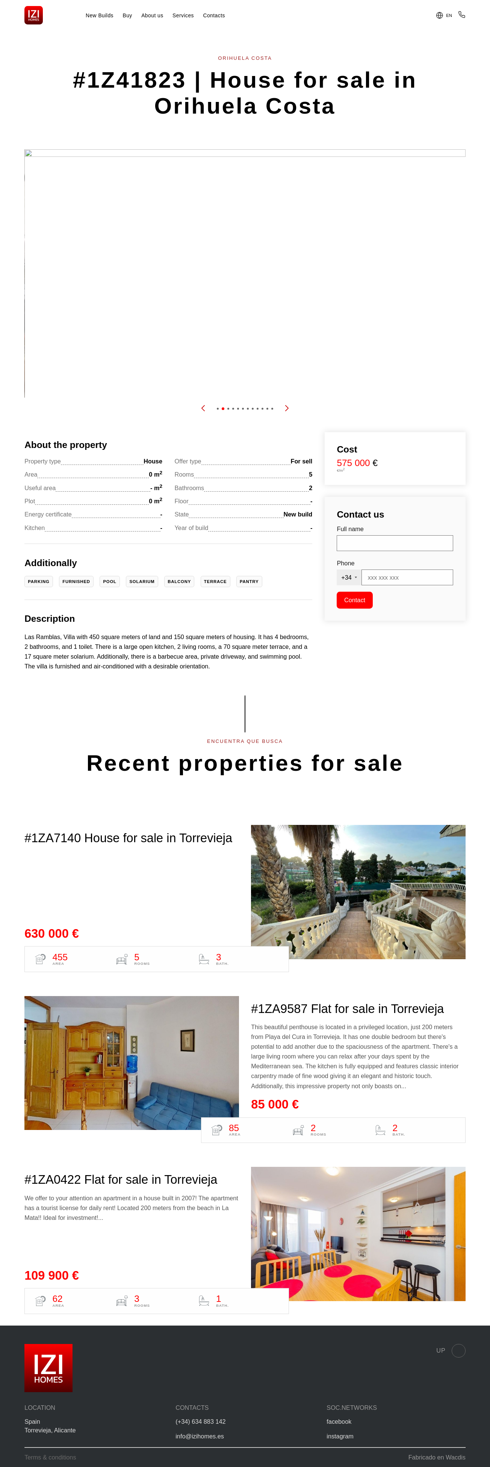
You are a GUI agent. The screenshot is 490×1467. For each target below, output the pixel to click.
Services (183, 15)
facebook (339, 1421)
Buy (127, 15)
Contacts (214, 15)
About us (152, 15)
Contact (354, 600)
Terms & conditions (50, 1457)
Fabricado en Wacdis (437, 1457)
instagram (340, 1436)
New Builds (99, 15)
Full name (350, 528)
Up (451, 1351)
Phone (345, 563)
